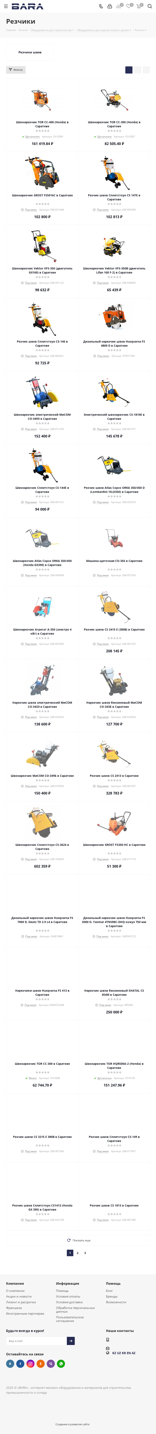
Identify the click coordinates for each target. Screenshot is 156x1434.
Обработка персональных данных (75, 1309)
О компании (15, 1291)
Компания (15, 1283)
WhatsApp (61, 1364)
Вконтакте (10, 1364)
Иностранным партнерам (25, 1313)
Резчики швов (29, 52)
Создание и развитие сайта (72, 1424)
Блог (109, 1291)
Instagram (30, 1364)
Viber (51, 1364)
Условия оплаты (68, 1296)
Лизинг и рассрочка (21, 1302)
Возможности (116, 1302)
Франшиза (14, 1308)
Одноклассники (41, 1364)
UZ (119, 1353)
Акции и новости (19, 1296)
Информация (67, 1283)
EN (129, 1353)
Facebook (20, 1364)
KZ (114, 1353)
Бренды (112, 1296)
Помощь (62, 1291)
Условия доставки (69, 1302)
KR (124, 1353)
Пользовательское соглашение (70, 1319)
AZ (133, 1353)
